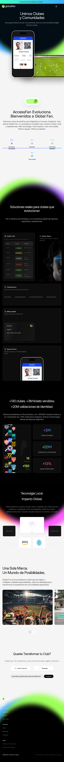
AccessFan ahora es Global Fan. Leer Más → (32, 2)
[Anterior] (30, 632)
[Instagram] (56, 6)
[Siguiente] (34, 632)
